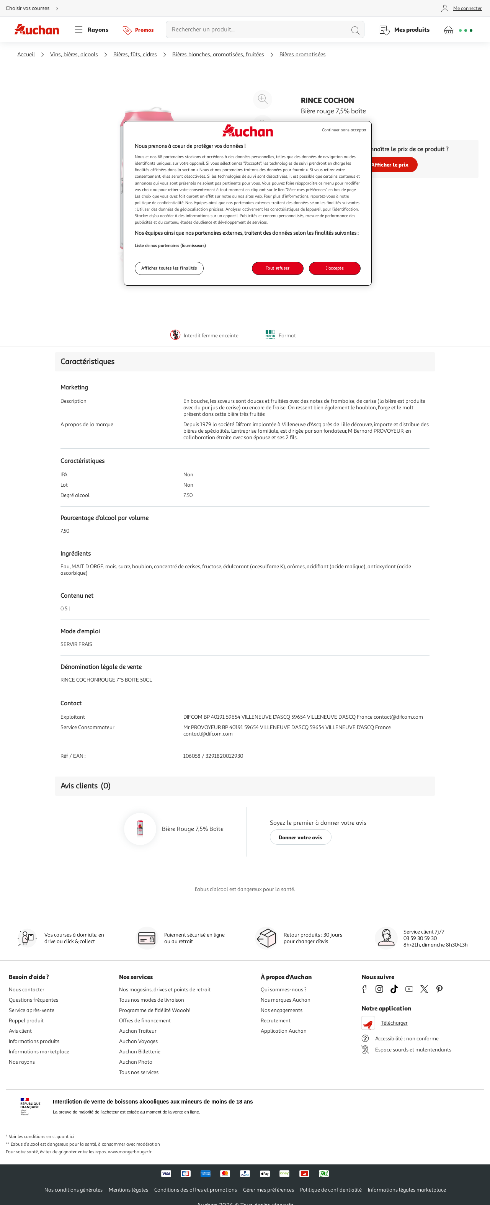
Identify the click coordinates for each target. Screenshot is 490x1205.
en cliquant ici (60, 1137)
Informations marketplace (39, 1051)
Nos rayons (22, 1062)
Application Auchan (284, 1031)
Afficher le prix (389, 164)
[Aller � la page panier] (458, 29)
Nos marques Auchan (285, 1000)
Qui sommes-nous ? (284, 989)
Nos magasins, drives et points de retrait (165, 989)
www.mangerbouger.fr (130, 1152)
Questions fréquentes (33, 1000)
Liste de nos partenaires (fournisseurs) (170, 245)
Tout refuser (278, 268)
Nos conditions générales (73, 1190)
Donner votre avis (300, 837)
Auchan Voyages (138, 1041)
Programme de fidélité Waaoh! (155, 1010)
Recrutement (276, 1020)
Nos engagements (281, 1010)
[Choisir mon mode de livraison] (35, 8)
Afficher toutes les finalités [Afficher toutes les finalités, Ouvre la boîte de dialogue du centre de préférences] (169, 268)
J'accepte (334, 268)
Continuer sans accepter (344, 130)
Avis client (20, 1031)
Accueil (26, 54)
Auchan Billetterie (139, 1051)
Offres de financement (145, 1020)
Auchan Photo (135, 1062)
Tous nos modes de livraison (151, 1000)
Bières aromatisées (302, 54)
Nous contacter (26, 989)
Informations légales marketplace (407, 1190)
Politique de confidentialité (331, 1190)
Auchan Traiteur (138, 1031)
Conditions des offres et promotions (195, 1190)
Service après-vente (31, 1010)
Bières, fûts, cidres (135, 54)
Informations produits (34, 1041)
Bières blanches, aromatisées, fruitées (218, 54)
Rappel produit (26, 1020)
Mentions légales (128, 1190)
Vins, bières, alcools (74, 54)
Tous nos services (138, 1072)
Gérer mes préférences (268, 1190)
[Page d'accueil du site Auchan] (39, 29)
